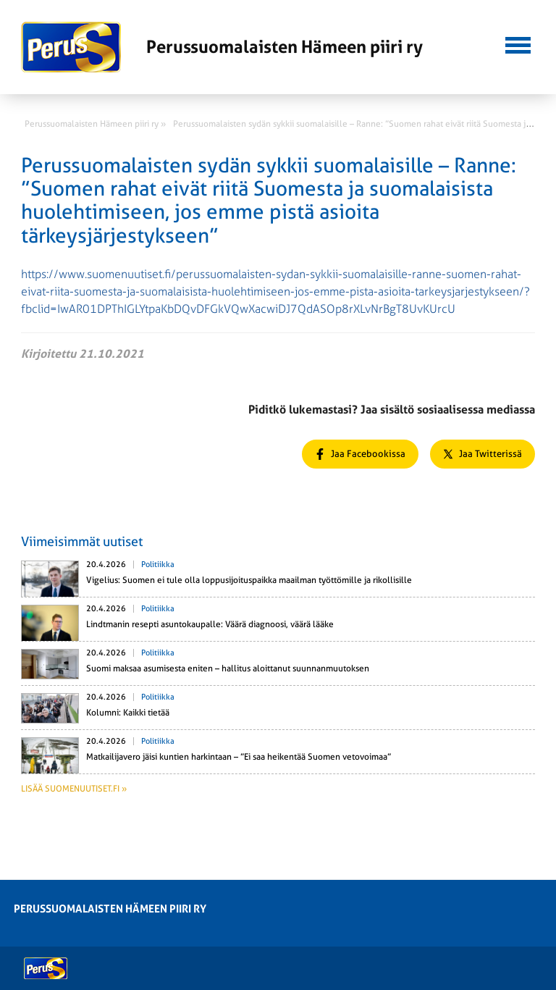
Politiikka (157, 565)
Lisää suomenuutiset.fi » (74, 789)
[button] (518, 43)
